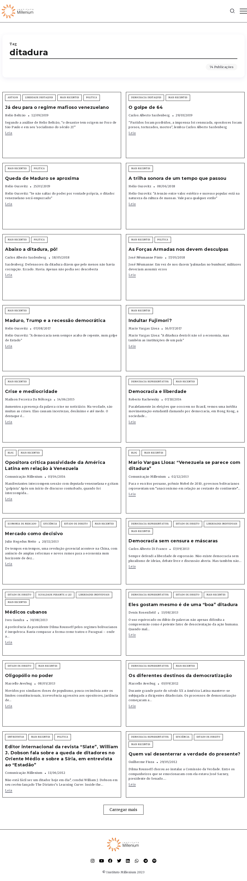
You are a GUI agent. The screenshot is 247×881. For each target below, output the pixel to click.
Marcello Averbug (18, 683)
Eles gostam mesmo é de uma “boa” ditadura (183, 604)
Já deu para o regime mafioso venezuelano (57, 107)
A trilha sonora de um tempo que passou (177, 178)
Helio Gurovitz (16, 186)
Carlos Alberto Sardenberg (149, 115)
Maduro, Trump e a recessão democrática (55, 320)
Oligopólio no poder (29, 675)
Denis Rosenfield (142, 612)
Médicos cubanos (26, 612)
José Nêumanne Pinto (146, 257)
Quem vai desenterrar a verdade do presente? (184, 754)
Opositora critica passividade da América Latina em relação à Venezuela (55, 465)
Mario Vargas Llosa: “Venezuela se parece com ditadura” (184, 465)
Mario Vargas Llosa (144, 328)
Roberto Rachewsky (144, 399)
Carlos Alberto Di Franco (148, 549)
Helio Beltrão (15, 115)
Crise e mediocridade (31, 391)
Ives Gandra (14, 620)
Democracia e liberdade (157, 391)
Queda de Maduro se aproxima (42, 178)
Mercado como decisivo (34, 533)
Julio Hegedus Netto (20, 541)
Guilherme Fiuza (141, 762)
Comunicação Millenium (23, 476)
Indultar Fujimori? (150, 320)
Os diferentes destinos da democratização (180, 675)
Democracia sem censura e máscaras (173, 541)
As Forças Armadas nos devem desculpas (178, 249)
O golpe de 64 (146, 107)
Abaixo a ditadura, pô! (31, 249)
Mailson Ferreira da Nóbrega (28, 399)
